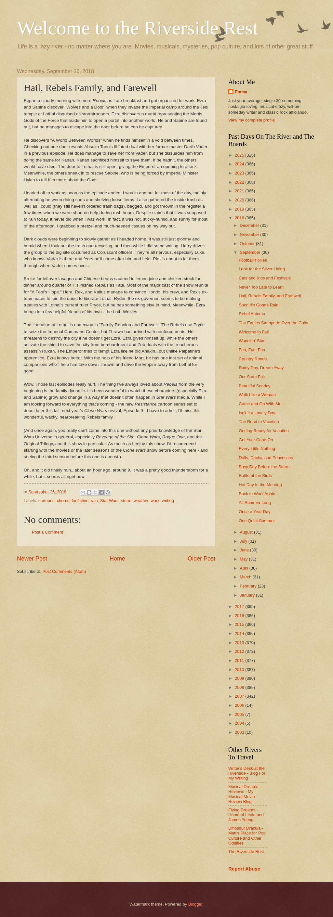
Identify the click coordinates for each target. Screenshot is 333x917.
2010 (240, 669)
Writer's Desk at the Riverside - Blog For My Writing (246, 773)
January (248, 595)
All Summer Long (255, 502)
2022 (240, 182)
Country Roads (253, 358)
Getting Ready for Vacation (264, 430)
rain (94, 500)
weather (141, 500)
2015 (240, 624)
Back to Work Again (257, 493)
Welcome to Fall (254, 331)
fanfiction (80, 500)
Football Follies (253, 260)
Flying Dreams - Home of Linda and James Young (246, 814)
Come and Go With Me (260, 403)
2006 (240, 705)
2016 (240, 615)
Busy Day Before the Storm (264, 466)
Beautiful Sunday (254, 385)
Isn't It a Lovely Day (257, 412)
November (250, 234)
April (244, 568)
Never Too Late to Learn (261, 287)
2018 (240, 217)
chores (63, 500)
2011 (240, 660)
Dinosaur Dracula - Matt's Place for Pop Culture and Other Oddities (247, 836)
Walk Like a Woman (257, 394)
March (246, 577)
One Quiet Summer (257, 520)
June (245, 550)
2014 (240, 633)
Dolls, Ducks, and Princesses (266, 457)
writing (168, 500)
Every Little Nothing (257, 448)
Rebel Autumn (252, 313)
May (244, 559)
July (244, 541)
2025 (240, 155)
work (155, 500)
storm (126, 500)
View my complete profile (251, 120)
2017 (240, 606)
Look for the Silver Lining (262, 268)
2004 (240, 723)
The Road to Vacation (259, 421)
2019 (240, 209)
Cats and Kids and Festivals (265, 278)
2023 (240, 173)
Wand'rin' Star (252, 340)
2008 (240, 687)
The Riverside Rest (246, 851)
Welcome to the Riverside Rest (137, 28)
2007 (240, 696)
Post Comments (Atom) (64, 571)
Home (117, 558)
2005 (240, 714)
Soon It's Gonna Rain (258, 305)
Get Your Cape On (256, 439)
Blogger (195, 904)
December (250, 225)
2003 (240, 732)
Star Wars (109, 500)
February (249, 586)
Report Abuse (244, 869)
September (250, 252)
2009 (240, 678)
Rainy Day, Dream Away (261, 367)
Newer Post (32, 558)
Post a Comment (47, 532)
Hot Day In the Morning (260, 484)
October (248, 243)
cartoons (46, 500)
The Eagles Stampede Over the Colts (273, 322)
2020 (240, 200)
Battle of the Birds (255, 475)
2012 (240, 651)
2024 (240, 163)
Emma (241, 91)
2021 (240, 190)
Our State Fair (252, 376)
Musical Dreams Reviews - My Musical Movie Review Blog (243, 794)
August (247, 532)
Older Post (201, 558)
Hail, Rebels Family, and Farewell (270, 295)
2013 (240, 642)
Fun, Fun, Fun (252, 349)
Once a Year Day (254, 511)
